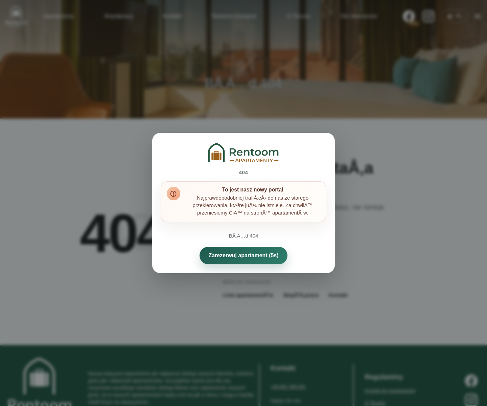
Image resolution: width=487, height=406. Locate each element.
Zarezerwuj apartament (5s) (243, 255)
